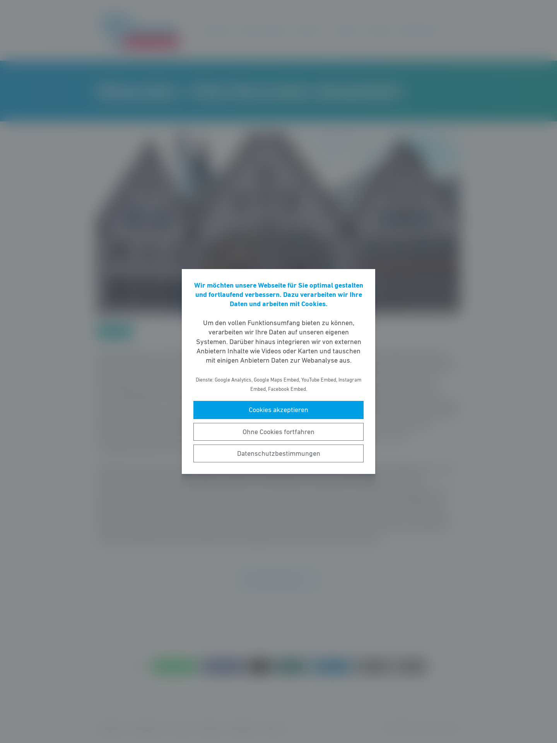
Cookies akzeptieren (278, 410)
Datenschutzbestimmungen (278, 453)
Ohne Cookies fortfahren (278, 432)
